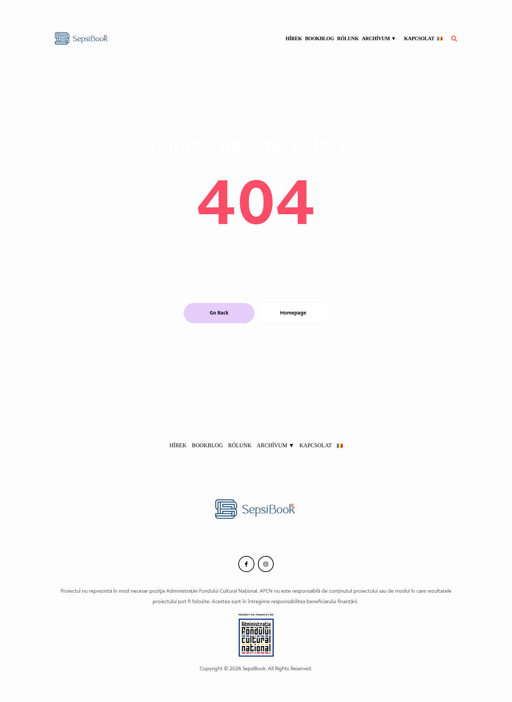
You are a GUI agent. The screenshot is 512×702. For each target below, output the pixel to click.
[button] (219, 313)
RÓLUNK (348, 38)
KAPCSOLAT (419, 38)
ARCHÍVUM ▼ (381, 38)
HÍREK (294, 38)
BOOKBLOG (319, 38)
